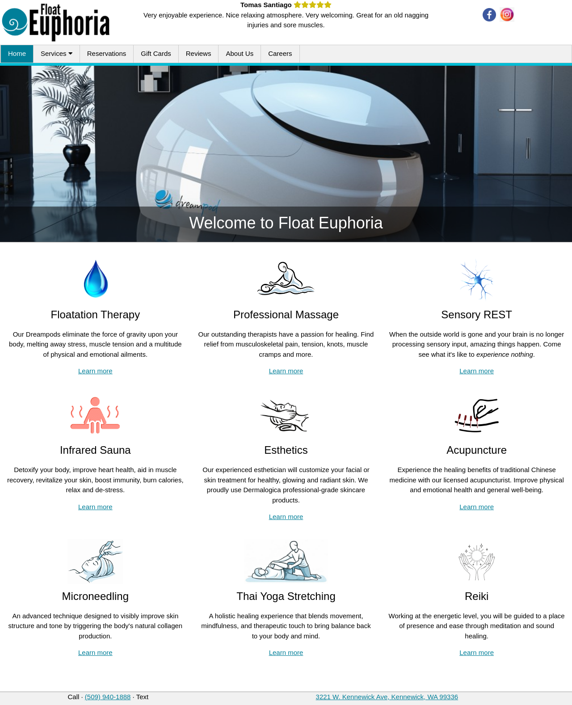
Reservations (106, 53)
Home (17, 53)
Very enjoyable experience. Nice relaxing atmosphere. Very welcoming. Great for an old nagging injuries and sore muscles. (286, 15)
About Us (239, 53)
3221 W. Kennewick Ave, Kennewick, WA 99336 (387, 697)
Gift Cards (156, 53)
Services (56, 53)
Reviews (198, 53)
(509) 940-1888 (108, 697)
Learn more (95, 371)
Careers (280, 53)
